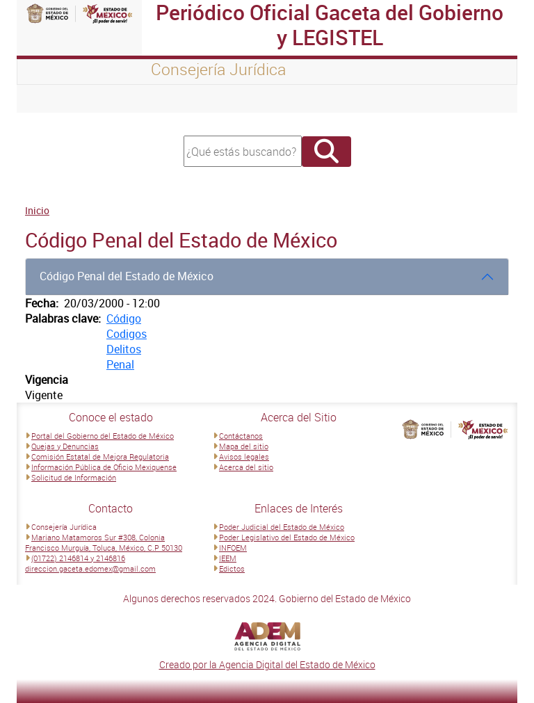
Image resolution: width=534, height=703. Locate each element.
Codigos (126, 333)
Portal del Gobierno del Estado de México (102, 435)
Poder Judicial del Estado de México (281, 527)
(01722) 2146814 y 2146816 (78, 558)
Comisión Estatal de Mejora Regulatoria (100, 456)
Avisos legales (244, 456)
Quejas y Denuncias (65, 446)
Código (123, 318)
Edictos (232, 568)
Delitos (123, 349)
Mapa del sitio (243, 446)
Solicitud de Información (73, 477)
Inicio (37, 210)
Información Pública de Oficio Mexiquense (104, 467)
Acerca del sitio (246, 467)
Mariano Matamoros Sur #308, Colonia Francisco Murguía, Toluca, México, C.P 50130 (103, 542)
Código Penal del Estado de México (126, 276)
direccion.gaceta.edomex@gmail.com (90, 568)
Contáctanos (241, 435)
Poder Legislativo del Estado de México (287, 537)
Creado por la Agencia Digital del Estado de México (267, 664)
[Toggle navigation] (44, 99)
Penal (120, 364)
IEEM (227, 558)
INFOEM (233, 547)
